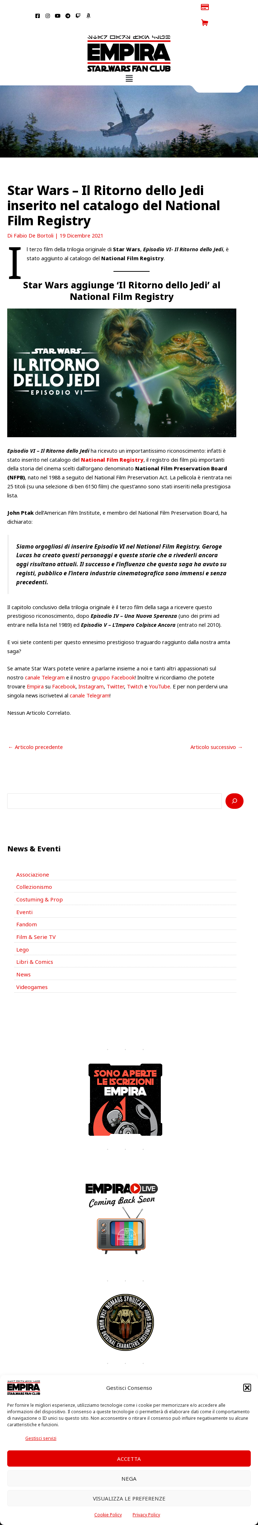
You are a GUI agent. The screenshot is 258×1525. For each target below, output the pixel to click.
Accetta (129, 1458)
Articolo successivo (216, 731)
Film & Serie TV (34, 919)
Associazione (31, 858)
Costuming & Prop (38, 882)
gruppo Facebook (113, 661)
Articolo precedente (35, 731)
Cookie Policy (108, 1515)
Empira (35, 670)
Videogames (31, 968)
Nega (129, 1478)
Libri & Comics (33, 943)
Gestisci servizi (40, 1438)
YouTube (159, 670)
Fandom (26, 907)
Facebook (64, 670)
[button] (247, 1387)
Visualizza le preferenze (129, 1498)
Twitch (135, 670)
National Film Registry (112, 443)
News (23, 955)
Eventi (23, 895)
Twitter (115, 670)
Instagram (91, 670)
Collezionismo (32, 870)
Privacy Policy (146, 1515)
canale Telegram (45, 661)
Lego (22, 931)
